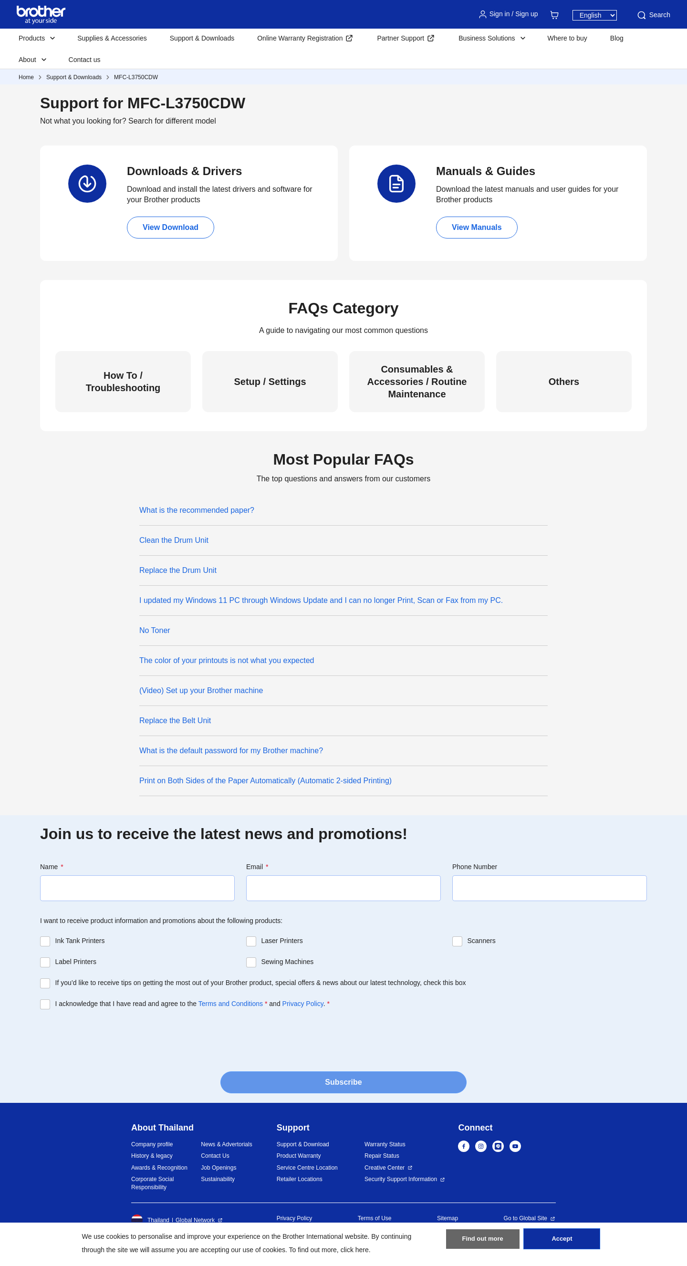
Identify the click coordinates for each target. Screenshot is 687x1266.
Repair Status (381, 1155)
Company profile (152, 1144)
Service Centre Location (307, 1167)
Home (26, 77)
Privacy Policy (302, 1003)
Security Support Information (400, 1179)
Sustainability (218, 1179)
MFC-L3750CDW (136, 77)
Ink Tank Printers (80, 940)
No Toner (154, 630)
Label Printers (75, 961)
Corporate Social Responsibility (152, 1183)
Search (653, 15)
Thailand (150, 1220)
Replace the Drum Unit (178, 570)
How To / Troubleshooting (123, 381)
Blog (617, 38)
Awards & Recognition (159, 1167)
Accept (562, 1242)
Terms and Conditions (230, 1003)
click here (355, 1250)
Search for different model (172, 121)
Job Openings (218, 1167)
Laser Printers (282, 940)
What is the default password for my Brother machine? (231, 751)
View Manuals (477, 227)
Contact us (85, 59)
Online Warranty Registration (300, 38)
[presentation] (112, 1037)
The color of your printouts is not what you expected (226, 660)
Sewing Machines (287, 961)
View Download (170, 227)
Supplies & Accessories (112, 38)
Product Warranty (299, 1155)
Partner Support (400, 38)
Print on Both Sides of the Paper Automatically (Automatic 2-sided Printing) (265, 781)
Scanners (482, 940)
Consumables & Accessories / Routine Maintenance (417, 381)
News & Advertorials (226, 1144)
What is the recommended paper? (196, 510)
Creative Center (384, 1167)
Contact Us (215, 1155)
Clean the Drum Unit (173, 540)
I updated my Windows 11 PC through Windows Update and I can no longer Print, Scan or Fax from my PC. (321, 600)
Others (564, 381)
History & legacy (152, 1155)
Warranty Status (385, 1144)
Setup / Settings (270, 381)
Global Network (195, 1220)
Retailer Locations (300, 1179)
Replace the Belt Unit (175, 720)
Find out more (483, 1242)
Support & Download (303, 1144)
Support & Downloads (202, 38)
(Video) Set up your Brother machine (201, 690)
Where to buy (567, 38)
